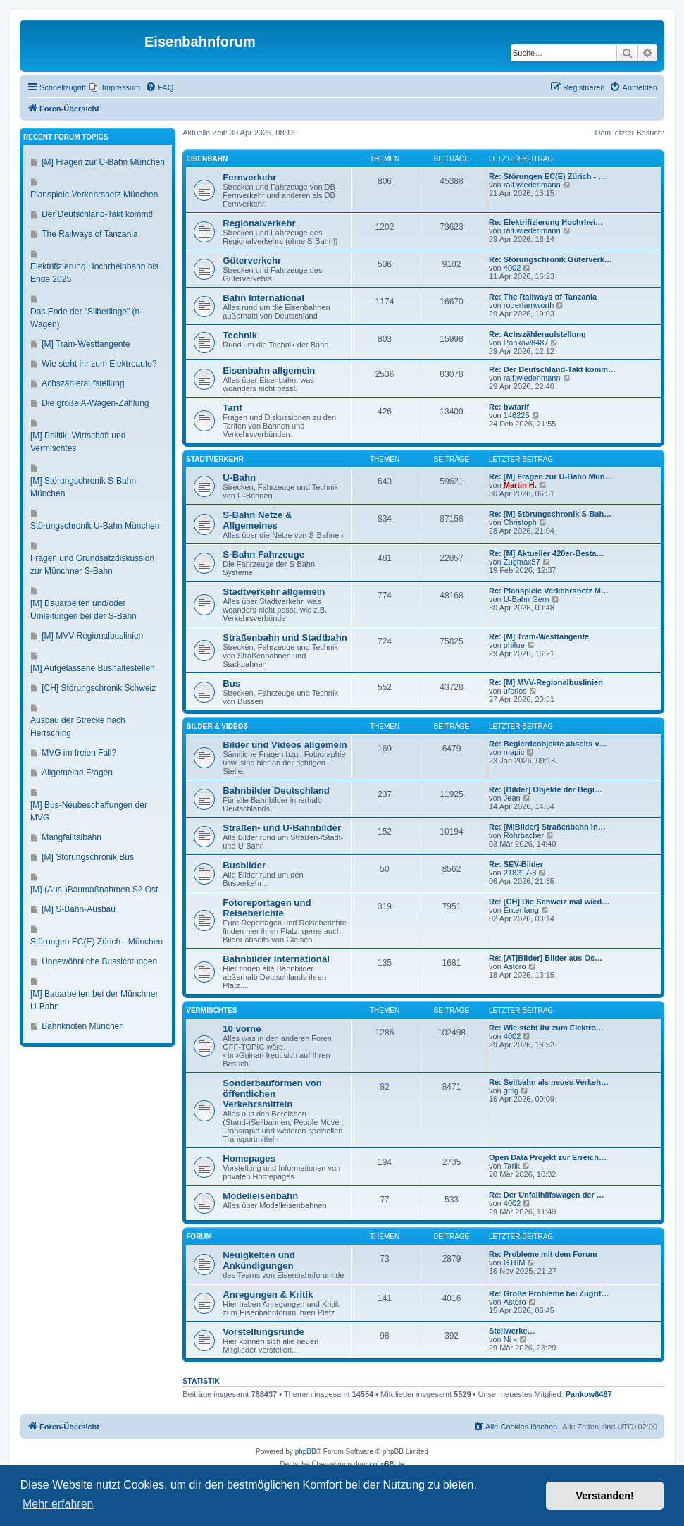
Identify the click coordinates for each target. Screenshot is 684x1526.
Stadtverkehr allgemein (274, 591)
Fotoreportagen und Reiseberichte (267, 907)
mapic (514, 752)
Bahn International (263, 298)
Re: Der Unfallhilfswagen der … (546, 1194)
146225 (517, 415)
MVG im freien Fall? (79, 753)
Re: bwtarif (509, 406)
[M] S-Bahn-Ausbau (79, 909)
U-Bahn (239, 477)
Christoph (520, 522)
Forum (199, 1237)
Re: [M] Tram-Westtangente (539, 636)
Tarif (232, 407)
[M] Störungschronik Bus (88, 857)
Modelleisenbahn (260, 1195)
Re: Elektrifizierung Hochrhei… (546, 222)
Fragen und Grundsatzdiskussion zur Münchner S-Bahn (92, 564)
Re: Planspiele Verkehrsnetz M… (549, 590)
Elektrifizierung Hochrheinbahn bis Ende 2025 (94, 272)
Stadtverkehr (214, 459)
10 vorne (242, 1028)
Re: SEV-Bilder (516, 864)
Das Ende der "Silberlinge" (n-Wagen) (86, 318)
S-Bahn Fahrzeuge (263, 554)
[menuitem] (114, 87)
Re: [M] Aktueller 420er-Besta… (546, 553)
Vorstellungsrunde (263, 1332)
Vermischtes (211, 1010)
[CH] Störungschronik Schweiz (99, 688)
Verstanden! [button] (605, 1495)
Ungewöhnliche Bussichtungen (99, 961)
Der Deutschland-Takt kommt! (97, 214)
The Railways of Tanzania (90, 234)
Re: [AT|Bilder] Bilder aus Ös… (545, 958)
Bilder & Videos (217, 726)
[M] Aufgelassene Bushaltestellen (92, 668)
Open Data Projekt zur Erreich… (548, 1157)
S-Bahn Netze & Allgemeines (257, 520)
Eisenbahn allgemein (269, 370)
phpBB (305, 1452)
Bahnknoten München (83, 1026)
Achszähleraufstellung (83, 383)
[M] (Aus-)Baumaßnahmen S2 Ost (94, 889)
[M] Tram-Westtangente (86, 344)
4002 (512, 268)
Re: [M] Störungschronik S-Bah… (550, 514)
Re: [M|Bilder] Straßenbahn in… (547, 827)
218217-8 (520, 872)
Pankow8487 (526, 342)
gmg (511, 1090)
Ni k (510, 1339)
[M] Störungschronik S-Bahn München (83, 487)
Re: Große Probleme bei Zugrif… (549, 1293)
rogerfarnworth (529, 305)
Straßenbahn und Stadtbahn (285, 637)
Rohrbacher (524, 835)
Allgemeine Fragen (77, 772)
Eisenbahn (207, 159)
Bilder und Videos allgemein (285, 744)
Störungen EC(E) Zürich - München (96, 942)
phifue (514, 645)
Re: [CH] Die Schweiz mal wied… (549, 901)
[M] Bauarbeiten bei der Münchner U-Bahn (94, 1000)
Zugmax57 (522, 562)
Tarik (512, 1166)
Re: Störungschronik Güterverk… (550, 259)
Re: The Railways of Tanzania (543, 297)
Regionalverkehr (259, 223)
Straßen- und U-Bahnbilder (282, 828)
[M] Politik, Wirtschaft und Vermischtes (77, 442)
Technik (240, 335)
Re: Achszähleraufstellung (537, 334)
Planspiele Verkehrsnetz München (94, 194)
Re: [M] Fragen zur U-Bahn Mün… (550, 476)
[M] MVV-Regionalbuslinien (92, 636)
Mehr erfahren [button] (58, 1504)
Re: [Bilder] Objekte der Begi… (545, 789)
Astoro (515, 966)
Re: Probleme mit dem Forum (543, 1254)
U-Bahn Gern (526, 599)
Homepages (249, 1158)
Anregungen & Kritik (268, 1294)
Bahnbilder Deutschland (276, 790)
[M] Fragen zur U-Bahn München (103, 162)
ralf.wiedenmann (532, 184)
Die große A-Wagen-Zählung (95, 403)
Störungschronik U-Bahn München (94, 526)
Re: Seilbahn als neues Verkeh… (549, 1082)
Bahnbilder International (276, 959)
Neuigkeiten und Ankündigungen (259, 1260)
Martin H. (520, 485)
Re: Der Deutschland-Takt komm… (552, 369)
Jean (512, 798)
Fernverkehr (249, 177)
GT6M (515, 1262)
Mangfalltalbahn (71, 837)
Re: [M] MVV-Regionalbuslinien (546, 682)
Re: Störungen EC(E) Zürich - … (547, 176)
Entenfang (521, 910)
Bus (231, 683)
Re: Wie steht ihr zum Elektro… (546, 1027)
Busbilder (244, 865)
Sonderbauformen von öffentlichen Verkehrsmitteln (272, 1093)
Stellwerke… (512, 1331)
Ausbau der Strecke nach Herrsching (77, 726)
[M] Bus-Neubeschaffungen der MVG (88, 811)
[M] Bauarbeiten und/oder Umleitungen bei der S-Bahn (83, 609)
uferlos (515, 691)
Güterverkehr (252, 260)
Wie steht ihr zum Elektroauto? (99, 364)
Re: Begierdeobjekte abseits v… (548, 743)
